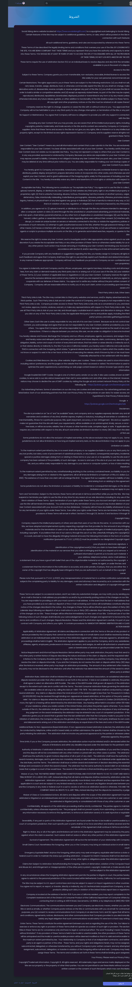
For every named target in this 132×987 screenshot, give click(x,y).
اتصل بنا (12, 983)
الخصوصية (19, 983)
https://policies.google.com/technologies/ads (100, 385)
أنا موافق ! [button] (113, 983)
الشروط (26, 983)
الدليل (7, 983)
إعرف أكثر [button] (124, 978)
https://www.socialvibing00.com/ (63, 31)
